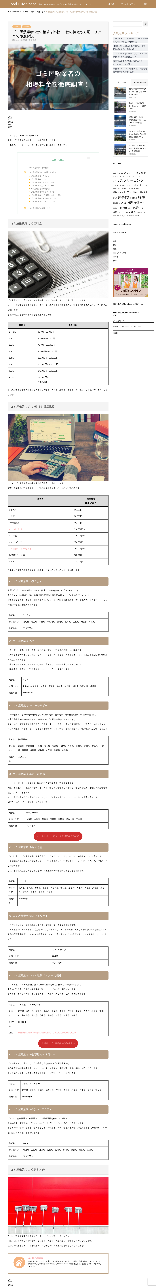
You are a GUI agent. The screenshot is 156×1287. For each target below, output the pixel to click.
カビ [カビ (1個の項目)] (134, 173)
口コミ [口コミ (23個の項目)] (128, 192)
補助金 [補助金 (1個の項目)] (119, 215)
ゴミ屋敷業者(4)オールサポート (43, 185)
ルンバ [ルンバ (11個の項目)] (137, 185)
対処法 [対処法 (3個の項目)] (134, 198)
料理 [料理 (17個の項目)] (142, 202)
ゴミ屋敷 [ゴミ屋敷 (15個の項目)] (141, 173)
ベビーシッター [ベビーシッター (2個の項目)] (127, 185)
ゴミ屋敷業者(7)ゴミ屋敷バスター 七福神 (46, 195)
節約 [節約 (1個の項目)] (114, 215)
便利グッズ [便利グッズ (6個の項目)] (118, 192)
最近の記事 (122, 82)
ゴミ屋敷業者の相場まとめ (40, 208)
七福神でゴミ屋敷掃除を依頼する (58, 1043)
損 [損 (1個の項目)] (119, 203)
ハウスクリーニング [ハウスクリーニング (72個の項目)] (128, 180)
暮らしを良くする (119, 253)
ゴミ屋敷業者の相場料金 (39, 168)
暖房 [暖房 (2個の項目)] (129, 208)
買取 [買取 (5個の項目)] (124, 216)
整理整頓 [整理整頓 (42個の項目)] (133, 202)
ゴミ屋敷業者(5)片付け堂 (40, 189)
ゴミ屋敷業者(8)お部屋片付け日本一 (44, 198)
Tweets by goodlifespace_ (122, 224)
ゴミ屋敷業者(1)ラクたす (40, 176)
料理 (114, 249)
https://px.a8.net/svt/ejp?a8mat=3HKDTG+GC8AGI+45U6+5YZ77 (47, 1033)
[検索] (145, 24)
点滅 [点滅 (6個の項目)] (115, 212)
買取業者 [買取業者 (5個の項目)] (130, 216)
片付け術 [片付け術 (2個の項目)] (127, 212)
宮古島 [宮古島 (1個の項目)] (115, 198)
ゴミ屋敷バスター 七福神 (20, 549)
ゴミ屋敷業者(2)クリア (39, 179)
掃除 (16, 27)
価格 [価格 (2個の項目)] (137, 188)
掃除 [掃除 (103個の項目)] (141, 197)
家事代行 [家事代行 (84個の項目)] (124, 197)
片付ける (26, 27)
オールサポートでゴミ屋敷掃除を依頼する (58, 836)
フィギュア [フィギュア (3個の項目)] (117, 185)
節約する (116, 261)
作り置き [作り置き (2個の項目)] (132, 188)
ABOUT (111, 4)
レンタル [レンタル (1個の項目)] (144, 185)
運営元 (145, 4)
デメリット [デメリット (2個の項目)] (136, 176)
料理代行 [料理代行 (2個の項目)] (116, 208)
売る (114, 241)
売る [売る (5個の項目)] (135, 192)
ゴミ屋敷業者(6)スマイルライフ (43, 192)
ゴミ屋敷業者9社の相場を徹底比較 (43, 172)
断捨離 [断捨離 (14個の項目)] (123, 208)
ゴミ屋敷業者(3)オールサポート (43, 182)
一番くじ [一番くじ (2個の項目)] (125, 188)
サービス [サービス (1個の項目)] (115, 176)
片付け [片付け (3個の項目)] (120, 212)
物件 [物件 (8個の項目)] (133, 212)
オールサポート (16, 529)
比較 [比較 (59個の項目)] (136, 208)
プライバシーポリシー (128, 4)
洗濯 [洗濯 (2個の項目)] (141, 208)
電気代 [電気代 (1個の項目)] (137, 215)
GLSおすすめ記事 (139, 82)
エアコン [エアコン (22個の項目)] (126, 172)
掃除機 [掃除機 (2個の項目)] (115, 203)
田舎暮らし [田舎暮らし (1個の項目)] (140, 212)
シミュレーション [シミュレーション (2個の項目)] (125, 176)
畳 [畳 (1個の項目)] (144, 212)
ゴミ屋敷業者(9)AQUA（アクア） (43, 201)
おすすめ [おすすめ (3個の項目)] (116, 173)
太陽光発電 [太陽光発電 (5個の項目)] (142, 192)
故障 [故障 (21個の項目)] (123, 202)
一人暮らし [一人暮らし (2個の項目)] (117, 188)
